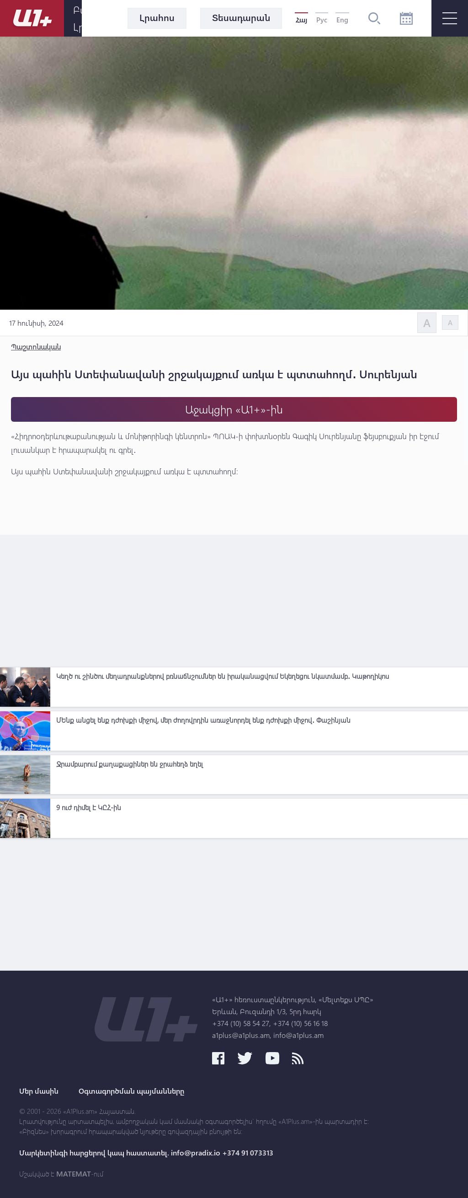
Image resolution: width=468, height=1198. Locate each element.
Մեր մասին (38, 1090)
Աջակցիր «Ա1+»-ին (234, 409)
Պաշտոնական (36, 346)
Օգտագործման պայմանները (131, 1090)
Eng (342, 20)
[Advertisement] (234, 599)
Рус (321, 20)
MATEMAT (73, 1173)
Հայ (301, 20)
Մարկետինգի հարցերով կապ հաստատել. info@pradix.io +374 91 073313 (146, 1152)
